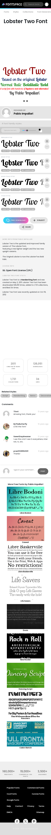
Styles (16, 12)
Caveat (25, 542)
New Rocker (25, 659)
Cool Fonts (12, 794)
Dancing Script (25, 689)
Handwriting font (29, 279)
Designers (42, 774)
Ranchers (25, 718)
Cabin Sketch (25, 747)
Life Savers (25, 601)
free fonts (8, 774)
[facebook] (17, 821)
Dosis (25, 630)
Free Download (16, 220)
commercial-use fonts (25, 775)
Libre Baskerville (25, 571)
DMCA (9, 812)
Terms (41, 806)
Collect (39, 220)
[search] (33, 4)
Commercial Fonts (35, 788)
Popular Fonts (13, 788)
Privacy (30, 806)
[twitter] (25, 821)
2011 (13, 363)
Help (9, 806)
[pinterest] (34, 821)
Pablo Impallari (23, 113)
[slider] (27, 130)
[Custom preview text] (10, 130)
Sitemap (40, 812)
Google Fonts (13, 800)
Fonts (6, 12)
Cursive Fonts (38, 794)
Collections (28, 12)
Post (43, 471)
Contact (19, 806)
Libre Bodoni (25, 513)
